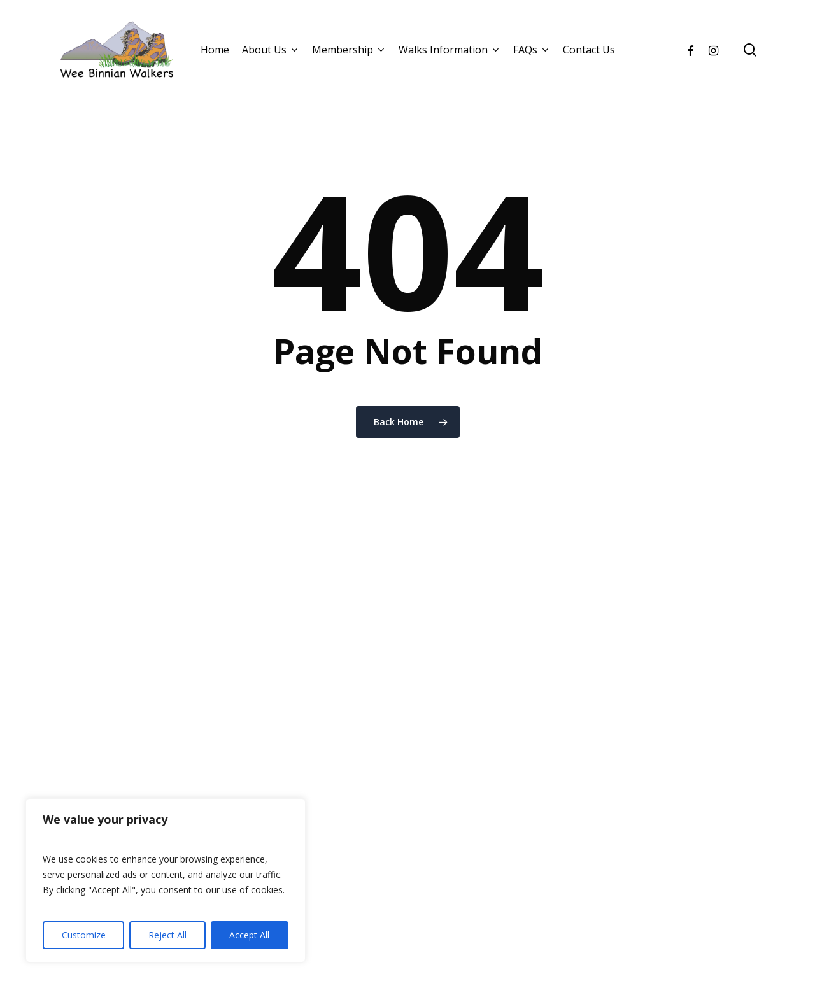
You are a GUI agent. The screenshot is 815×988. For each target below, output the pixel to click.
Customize (84, 935)
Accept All (249, 935)
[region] (165, 880)
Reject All (167, 935)
